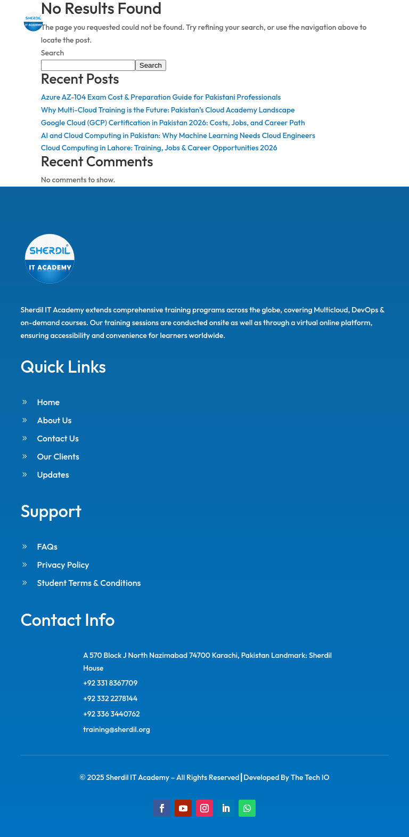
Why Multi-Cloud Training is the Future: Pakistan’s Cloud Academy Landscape (168, 110)
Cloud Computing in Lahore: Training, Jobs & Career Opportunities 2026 (159, 147)
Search (52, 53)
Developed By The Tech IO (286, 777)
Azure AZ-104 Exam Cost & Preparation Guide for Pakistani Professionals (161, 97)
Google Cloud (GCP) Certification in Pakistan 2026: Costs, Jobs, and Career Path (173, 122)
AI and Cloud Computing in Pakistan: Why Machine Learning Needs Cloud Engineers (178, 135)
